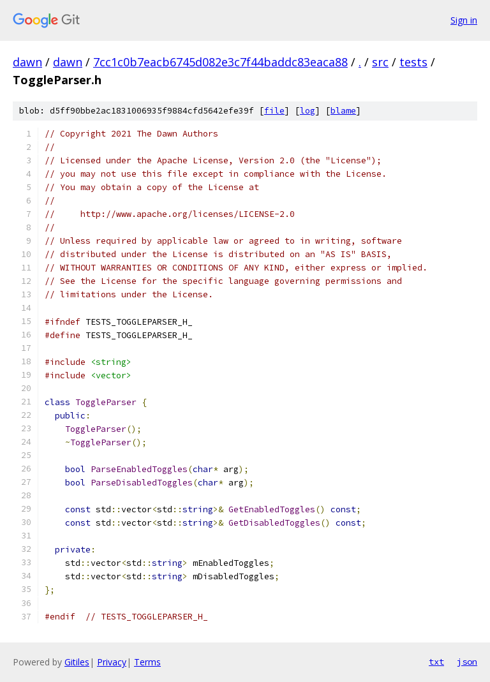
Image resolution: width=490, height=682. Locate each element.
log (307, 110)
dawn (27, 62)
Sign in (463, 20)
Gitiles (76, 662)
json (467, 661)
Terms (147, 662)
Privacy (111, 662)
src (380, 62)
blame (343, 110)
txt (436, 661)
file (274, 110)
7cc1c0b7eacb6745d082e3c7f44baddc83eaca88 (220, 62)
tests (413, 62)
